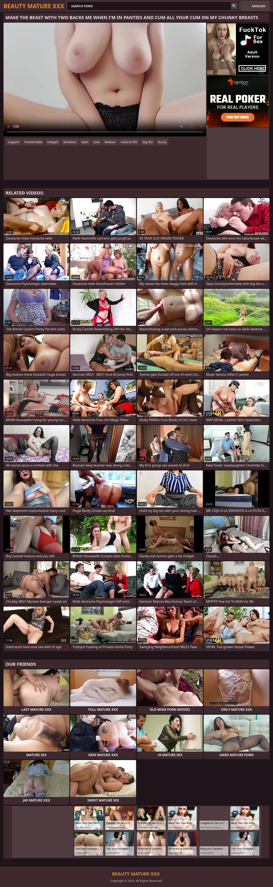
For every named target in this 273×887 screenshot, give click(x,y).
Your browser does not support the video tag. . (105, 79)
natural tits (129, 142)
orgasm (14, 142)
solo (96, 142)
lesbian (110, 142)
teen (84, 142)
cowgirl (52, 142)
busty (162, 142)
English (258, 6)
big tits (147, 142)
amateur (69, 142)
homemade (33, 142)
